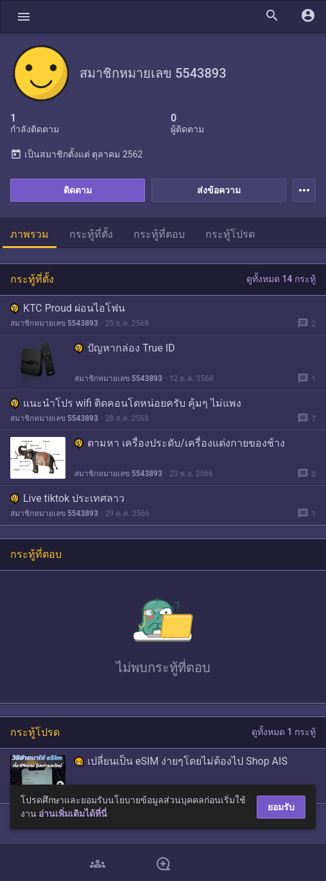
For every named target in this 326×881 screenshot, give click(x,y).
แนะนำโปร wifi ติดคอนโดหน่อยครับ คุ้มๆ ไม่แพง (125, 403)
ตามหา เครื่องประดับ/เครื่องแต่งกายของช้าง (179, 443)
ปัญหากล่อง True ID (124, 348)
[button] (24, 16)
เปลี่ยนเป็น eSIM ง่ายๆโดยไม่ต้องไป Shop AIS (180, 761)
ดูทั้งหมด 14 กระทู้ (281, 278)
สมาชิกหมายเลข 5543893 (54, 323)
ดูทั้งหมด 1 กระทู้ (284, 731)
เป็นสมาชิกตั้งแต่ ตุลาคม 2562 (76, 154)
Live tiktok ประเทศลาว (67, 498)
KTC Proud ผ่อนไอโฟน (67, 308)
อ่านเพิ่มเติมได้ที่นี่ (73, 813)
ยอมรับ (281, 807)
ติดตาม (78, 190)
